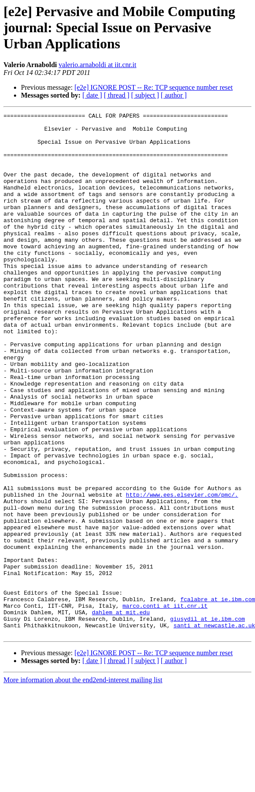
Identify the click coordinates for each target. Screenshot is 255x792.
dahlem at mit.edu (121, 713)
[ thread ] (116, 95)
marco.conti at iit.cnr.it (164, 705)
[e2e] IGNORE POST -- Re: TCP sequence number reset (154, 87)
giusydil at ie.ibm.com (207, 720)
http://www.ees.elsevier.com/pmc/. (182, 571)
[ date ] (92, 95)
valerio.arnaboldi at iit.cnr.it (97, 64)
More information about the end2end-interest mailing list (82, 784)
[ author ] (174, 95)
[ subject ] (145, 95)
